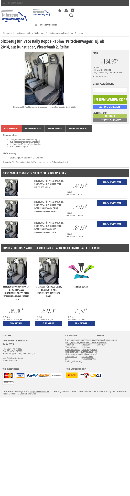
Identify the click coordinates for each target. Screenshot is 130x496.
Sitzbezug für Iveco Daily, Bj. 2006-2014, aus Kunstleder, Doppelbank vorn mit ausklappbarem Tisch (49, 227)
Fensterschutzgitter (90, 340)
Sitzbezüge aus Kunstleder (61, 33)
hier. (14, 394)
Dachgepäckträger (73, 342)
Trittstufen (69, 345)
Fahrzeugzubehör (90, 352)
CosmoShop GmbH (28, 394)
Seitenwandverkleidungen (77, 354)
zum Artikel (16, 323)
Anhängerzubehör (90, 354)
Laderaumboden (72, 349)
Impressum (102, 342)
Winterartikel (87, 356)
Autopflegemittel (89, 359)
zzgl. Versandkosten (114, 72)
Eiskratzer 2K (81, 286)
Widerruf (101, 345)
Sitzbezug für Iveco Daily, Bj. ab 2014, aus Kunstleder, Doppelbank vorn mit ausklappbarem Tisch (16, 293)
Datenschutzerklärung (107, 340)
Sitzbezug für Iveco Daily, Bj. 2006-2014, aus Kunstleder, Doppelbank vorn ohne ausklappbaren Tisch (49, 206)
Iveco (80, 33)
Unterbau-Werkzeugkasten (89, 348)
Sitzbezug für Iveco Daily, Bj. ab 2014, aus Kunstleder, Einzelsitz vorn (49, 291)
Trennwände (71, 347)
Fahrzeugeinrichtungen (75, 340)
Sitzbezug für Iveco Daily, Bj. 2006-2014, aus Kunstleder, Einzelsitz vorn (49, 184)
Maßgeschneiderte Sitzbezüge (30, 33)
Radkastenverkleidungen (76, 352)
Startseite (7, 33)
